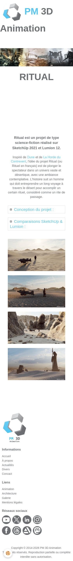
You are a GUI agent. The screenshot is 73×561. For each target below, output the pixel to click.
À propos (7, 460)
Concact (7, 473)
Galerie (6, 497)
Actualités (8, 465)
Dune (30, 157)
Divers (6, 469)
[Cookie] (8, 553)
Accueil (6, 456)
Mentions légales (12, 502)
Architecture (9, 493)
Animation (8, 489)
